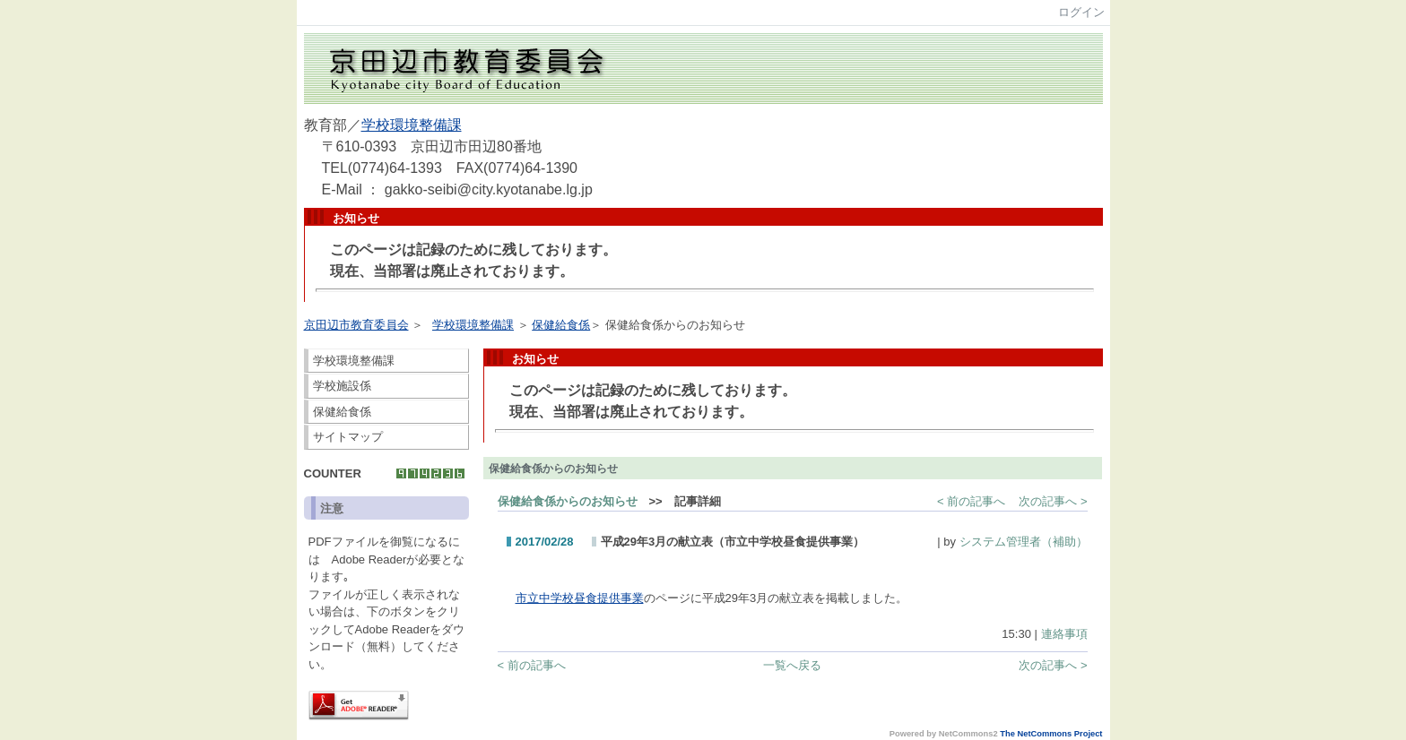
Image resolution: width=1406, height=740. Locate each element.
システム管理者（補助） (1023, 541)
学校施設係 (342, 385)
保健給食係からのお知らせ (568, 501)
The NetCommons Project (1051, 733)
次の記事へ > (1053, 501)
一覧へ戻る (792, 665)
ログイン (1081, 12)
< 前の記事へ (971, 501)
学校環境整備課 (411, 125)
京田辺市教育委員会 (356, 324)
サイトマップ (348, 436)
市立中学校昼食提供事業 (580, 598)
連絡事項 (1064, 634)
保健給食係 (561, 324)
